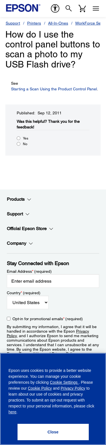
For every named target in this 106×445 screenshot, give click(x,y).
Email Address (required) (29, 271)
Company (20, 243)
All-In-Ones (58, 23)
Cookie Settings (64, 382)
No (25, 144)
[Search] (68, 8)
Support (13, 23)
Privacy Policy (72, 388)
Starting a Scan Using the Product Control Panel (54, 89)
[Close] (53, 432)
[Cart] (82, 8)
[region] (53, 399)
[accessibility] (55, 8)
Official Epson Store (30, 229)
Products (19, 199)
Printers (34, 23)
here (12, 412)
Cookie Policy (40, 388)
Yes (25, 138)
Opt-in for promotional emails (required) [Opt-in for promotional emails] (47, 319)
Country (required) (23, 293)
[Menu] (95, 8)
